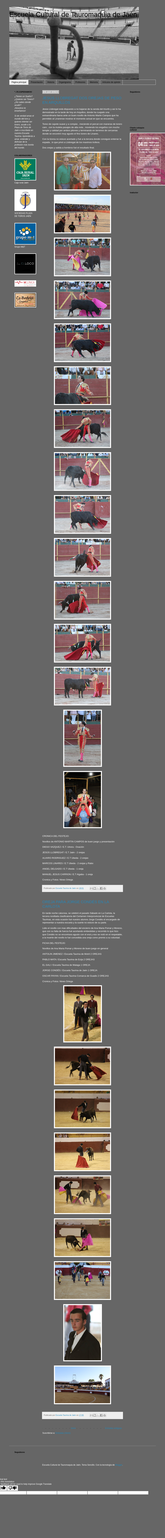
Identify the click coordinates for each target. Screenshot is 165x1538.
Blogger (118, 1465)
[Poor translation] (12, 1488)
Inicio (73, 1428)
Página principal (19, 82)
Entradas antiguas (113, 1428)
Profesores (80, 82)
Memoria (94, 82)
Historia (50, 82)
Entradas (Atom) (62, 1433)
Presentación (37, 82)
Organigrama (65, 82)
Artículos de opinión (111, 82)
